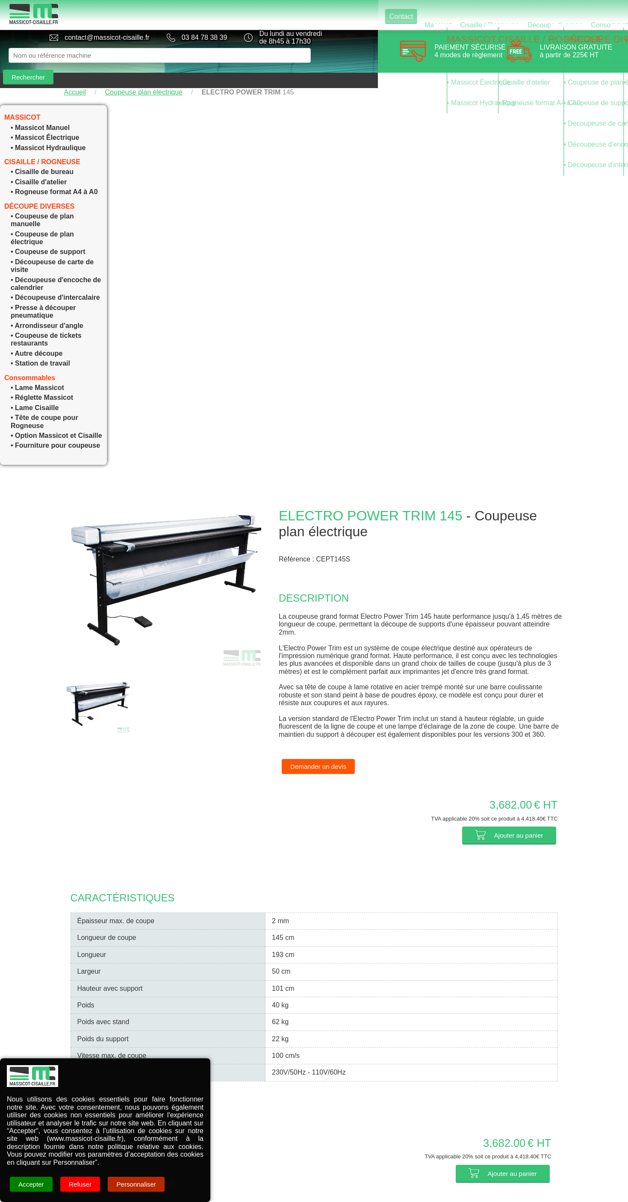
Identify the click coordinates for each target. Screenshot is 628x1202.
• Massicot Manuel (40, 112)
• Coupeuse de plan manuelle (42, 204)
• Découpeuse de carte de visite (52, 250)
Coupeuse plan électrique (144, 76)
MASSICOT (22, 102)
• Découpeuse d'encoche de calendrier (56, 268)
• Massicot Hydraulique (48, 132)
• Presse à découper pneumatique (43, 296)
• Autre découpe (36, 338)
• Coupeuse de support (48, 236)
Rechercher (340, 55)
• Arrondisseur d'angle (47, 310)
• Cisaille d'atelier (39, 166)
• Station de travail (40, 347)
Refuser (82, 1184)
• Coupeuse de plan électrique (42, 222)
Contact (210, 14)
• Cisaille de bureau (42, 156)
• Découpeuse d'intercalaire (55, 282)
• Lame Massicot (37, 372)
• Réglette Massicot (42, 382)
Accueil (75, 76)
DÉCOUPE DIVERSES (39, 191)
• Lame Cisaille (35, 392)
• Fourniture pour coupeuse (55, 430)
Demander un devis (320, 751)
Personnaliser (140, 1184)
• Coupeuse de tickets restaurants (46, 323)
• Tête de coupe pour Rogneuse (44, 406)
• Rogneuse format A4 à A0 (54, 176)
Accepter (31, 1184)
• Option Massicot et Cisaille (56, 420)
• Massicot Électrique (45, 122)
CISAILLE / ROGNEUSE (42, 146)
